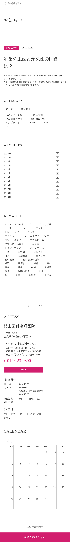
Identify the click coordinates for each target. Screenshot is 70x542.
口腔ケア (38, 251)
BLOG (9, 126)
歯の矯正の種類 (31, 259)
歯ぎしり (40, 255)
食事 (18, 275)
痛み (7, 267)
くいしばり (45, 224)
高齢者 (32, 275)
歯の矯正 (9, 259)
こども (8, 228)
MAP (23, 369)
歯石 (7, 263)
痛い (49, 263)
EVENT (48, 122)
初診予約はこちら (35, 537)
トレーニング (12, 232)
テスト (39, 228)
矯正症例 (38, 115)
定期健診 (23, 255)
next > (41, 305)
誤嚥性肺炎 (24, 271)
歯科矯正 (26, 109)
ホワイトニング (13, 240)
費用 (40, 271)
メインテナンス (13, 248)
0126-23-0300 (17, 360)
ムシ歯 (36, 244)
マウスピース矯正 (14, 244)
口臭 (7, 255)
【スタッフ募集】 (15, 115)
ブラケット (11, 236)
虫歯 (33, 267)
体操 (7, 251)
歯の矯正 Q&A (38, 118)
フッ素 (31, 232)
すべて (9, 109)
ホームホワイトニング (37, 236)
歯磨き (21, 263)
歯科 (36, 263)
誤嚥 (7, 271)
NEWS (31, 122)
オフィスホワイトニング (18, 224)
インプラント (13, 122)
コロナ (24, 228)
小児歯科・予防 (14, 118)
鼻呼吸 (48, 275)
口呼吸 (21, 251)
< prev (29, 305)
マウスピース (37, 240)
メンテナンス (37, 248)
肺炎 (20, 267)
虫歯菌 (48, 267)
